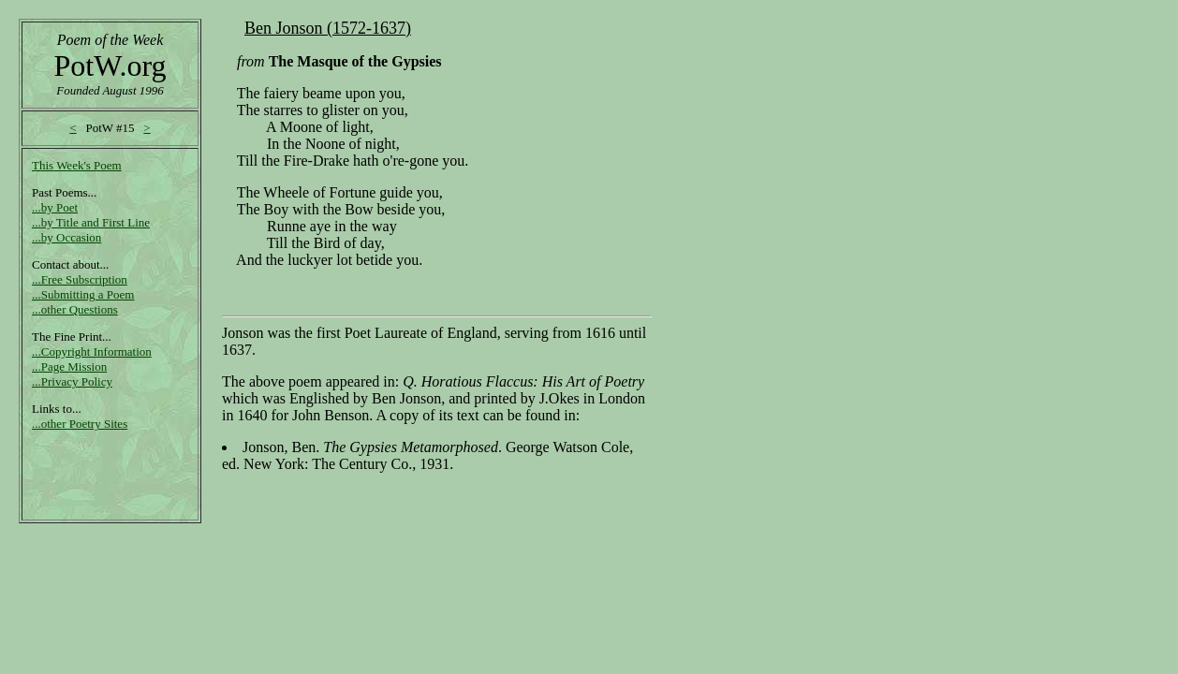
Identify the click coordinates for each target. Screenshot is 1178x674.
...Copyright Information (92, 351)
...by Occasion (66, 237)
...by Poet (55, 207)
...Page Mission (69, 366)
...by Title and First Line (91, 222)
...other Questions (75, 309)
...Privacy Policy (72, 381)
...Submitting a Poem (83, 294)
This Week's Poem (77, 165)
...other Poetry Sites (79, 424)
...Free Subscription (79, 279)
